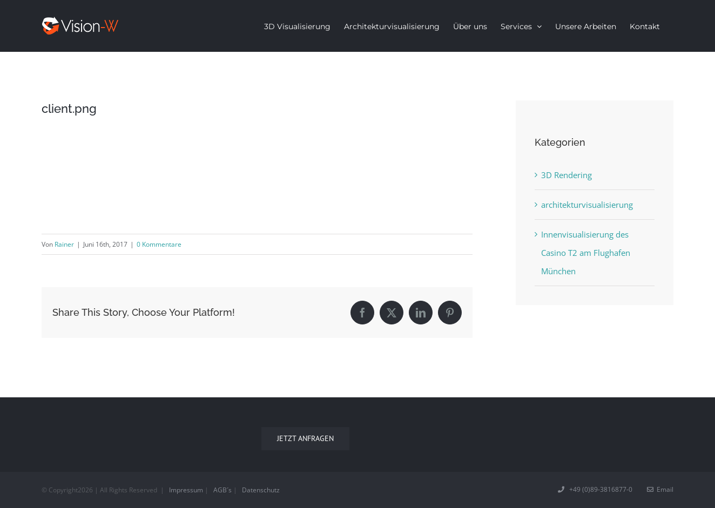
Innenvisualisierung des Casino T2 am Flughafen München (585, 252)
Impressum (186, 490)
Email (660, 489)
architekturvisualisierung (587, 204)
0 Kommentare (159, 244)
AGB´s (222, 490)
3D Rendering (566, 175)
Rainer (64, 244)
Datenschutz (261, 490)
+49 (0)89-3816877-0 (596, 489)
